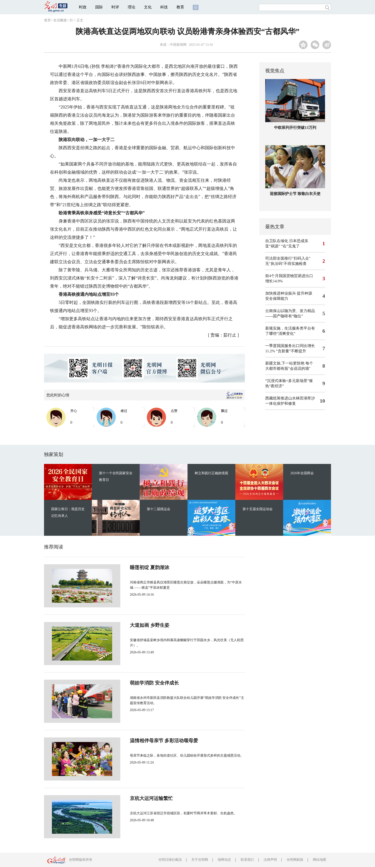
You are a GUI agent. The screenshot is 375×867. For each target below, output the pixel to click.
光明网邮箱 (295, 859)
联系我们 (247, 859)
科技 (164, 7)
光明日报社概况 (170, 859)
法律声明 (270, 859)
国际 (99, 7)
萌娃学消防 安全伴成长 (138, 682)
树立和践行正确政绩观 (211, 473)
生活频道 (60, 20)
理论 (131, 7)
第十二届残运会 (158, 509)
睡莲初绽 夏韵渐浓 (133, 567)
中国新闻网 (178, 44)
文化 (148, 7)
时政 (83, 7)
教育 (180, 7)
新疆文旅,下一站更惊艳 (284, 363)
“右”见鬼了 (290, 246)
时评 (115, 7)
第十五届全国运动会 (258, 509)
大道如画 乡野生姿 (133, 625)
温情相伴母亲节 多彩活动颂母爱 (148, 740)
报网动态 (224, 859)
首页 (47, 20)
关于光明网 (199, 859)
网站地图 (319, 859)
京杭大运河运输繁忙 (135, 798)
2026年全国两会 (302, 473)
